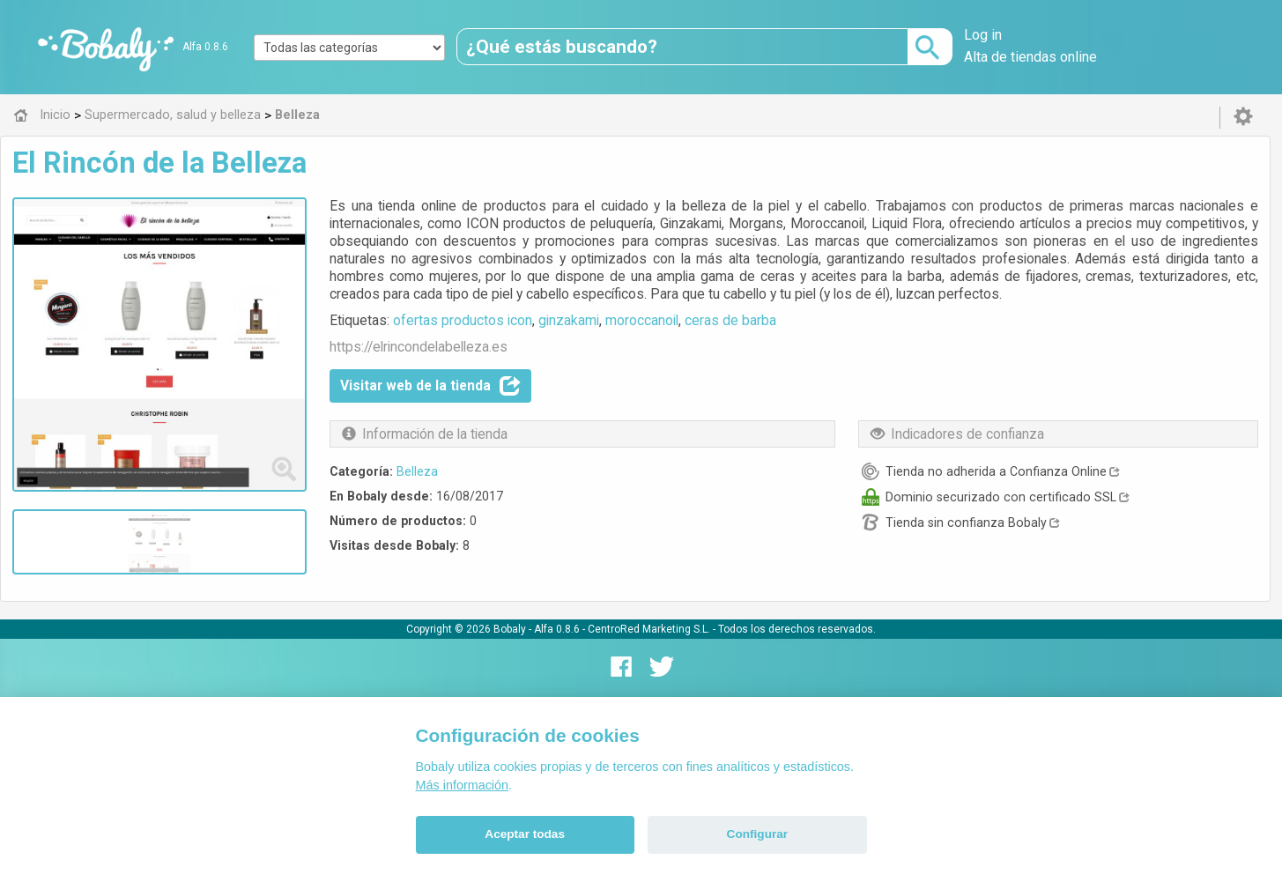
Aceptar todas (525, 834)
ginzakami (568, 320)
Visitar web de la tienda (430, 386)
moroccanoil (641, 320)
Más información (462, 785)
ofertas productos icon (462, 320)
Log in (983, 34)
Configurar (757, 834)
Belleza (417, 471)
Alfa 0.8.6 (205, 47)
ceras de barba (730, 320)
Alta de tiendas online (1030, 56)
